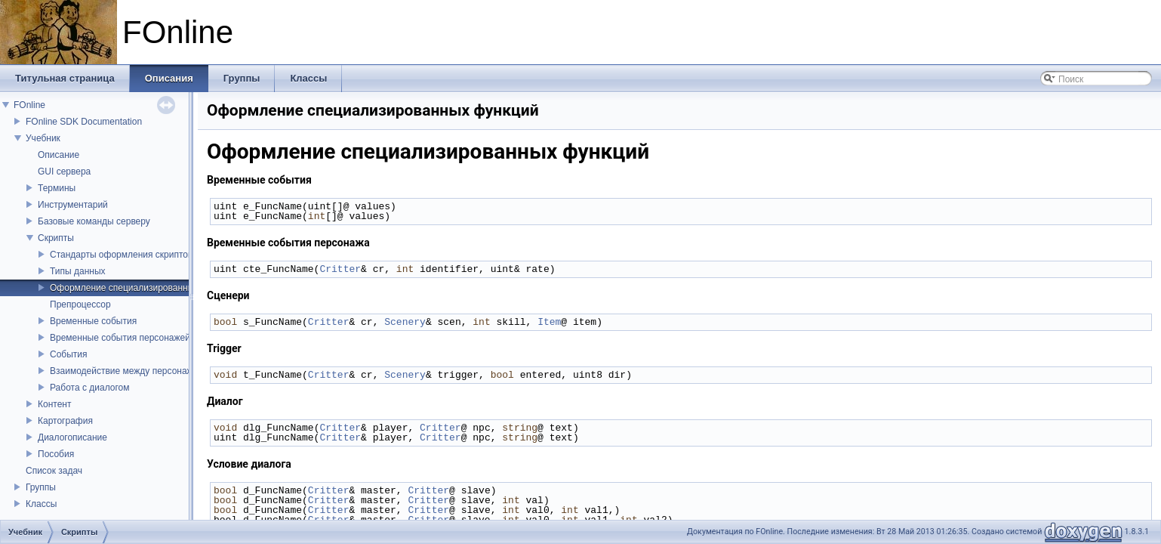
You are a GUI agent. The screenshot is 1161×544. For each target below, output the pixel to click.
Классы (41, 504)
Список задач (54, 470)
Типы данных (78, 271)
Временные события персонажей (120, 337)
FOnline (29, 105)
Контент (54, 404)
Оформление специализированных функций (144, 288)
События (69, 354)
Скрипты (56, 238)
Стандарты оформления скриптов (121, 254)
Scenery (405, 322)
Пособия (56, 454)
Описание (58, 155)
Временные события (93, 321)
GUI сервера (64, 171)
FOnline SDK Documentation (84, 121)
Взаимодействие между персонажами (129, 371)
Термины (56, 188)
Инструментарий (73, 204)
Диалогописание (72, 437)
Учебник (43, 138)
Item (549, 322)
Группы (41, 487)
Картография (65, 421)
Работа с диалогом (90, 387)
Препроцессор (80, 304)
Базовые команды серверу (94, 221)
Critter (340, 269)
